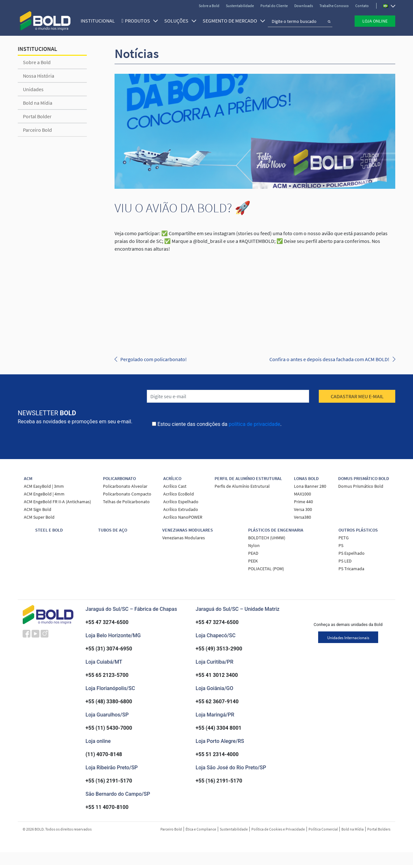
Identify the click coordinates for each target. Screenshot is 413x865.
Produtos (139, 20)
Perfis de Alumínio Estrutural (242, 486)
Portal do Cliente (274, 5)
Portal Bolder (37, 116)
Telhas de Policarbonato (126, 502)
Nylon (254, 545)
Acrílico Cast (174, 486)
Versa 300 (303, 509)
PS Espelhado (351, 553)
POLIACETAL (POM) (266, 569)
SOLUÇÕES (178, 20)
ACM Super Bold (39, 517)
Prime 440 (303, 502)
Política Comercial (323, 829)
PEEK (253, 561)
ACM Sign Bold (37, 509)
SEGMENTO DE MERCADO (232, 20)
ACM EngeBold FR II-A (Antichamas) (57, 502)
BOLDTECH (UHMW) (266, 538)
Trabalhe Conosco (334, 5)
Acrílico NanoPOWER (182, 517)
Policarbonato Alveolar (125, 486)
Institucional (96, 20)
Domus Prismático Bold (360, 486)
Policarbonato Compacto (127, 494)
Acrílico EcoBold (178, 494)
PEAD (253, 553)
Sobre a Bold (209, 5)
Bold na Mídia (37, 103)
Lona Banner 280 (310, 486)
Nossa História (38, 75)
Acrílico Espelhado (180, 502)
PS (340, 545)
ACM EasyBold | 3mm (44, 486)
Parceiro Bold (37, 130)
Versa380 (302, 517)
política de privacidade (254, 424)
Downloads (303, 5)
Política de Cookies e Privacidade (278, 829)
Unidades (33, 89)
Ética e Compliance (201, 829)
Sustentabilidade (240, 5)
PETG (343, 538)
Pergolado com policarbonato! (153, 359)
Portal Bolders (378, 829)
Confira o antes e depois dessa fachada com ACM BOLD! (329, 359)
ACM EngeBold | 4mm (44, 494)
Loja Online (375, 20)
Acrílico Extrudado (180, 509)
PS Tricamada (351, 569)
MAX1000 (302, 494)
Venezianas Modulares (183, 538)
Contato (362, 5)
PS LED (345, 561)
